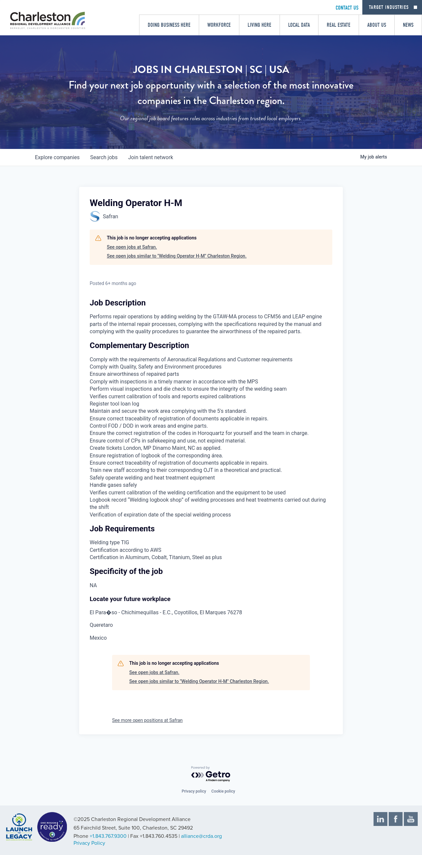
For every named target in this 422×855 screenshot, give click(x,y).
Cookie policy (223, 791)
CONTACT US (347, 8)
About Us (376, 25)
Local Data (299, 25)
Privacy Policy (89, 843)
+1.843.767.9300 (108, 836)
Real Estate (338, 25)
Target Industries (389, 7)
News (408, 25)
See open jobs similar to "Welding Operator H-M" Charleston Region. (177, 256)
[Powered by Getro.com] (211, 774)
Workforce (219, 25)
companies (57, 157)
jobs (103, 157)
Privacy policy (194, 791)
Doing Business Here (169, 25)
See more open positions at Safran (147, 720)
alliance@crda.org (201, 836)
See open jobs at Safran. (132, 247)
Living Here (259, 25)
